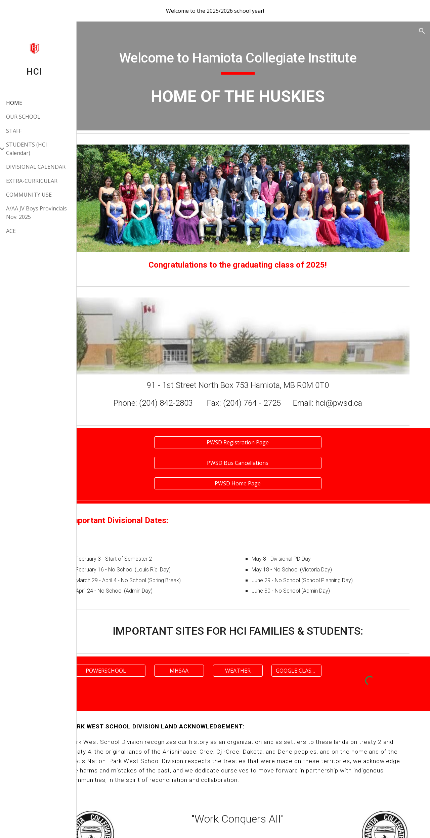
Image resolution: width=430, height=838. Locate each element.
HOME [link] (21, 103)
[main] (257, 58)
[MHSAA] (204, 649)
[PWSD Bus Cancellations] (257, 442)
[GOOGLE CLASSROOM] (309, 649)
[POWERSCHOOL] (139, 649)
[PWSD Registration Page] (257, 422)
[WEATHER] (257, 649)
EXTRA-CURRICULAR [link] (39, 181)
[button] (422, 31)
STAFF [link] (21, 130)
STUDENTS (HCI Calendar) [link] (33, 149)
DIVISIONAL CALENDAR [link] (43, 166)
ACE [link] (18, 231)
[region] (215, 11)
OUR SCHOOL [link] (30, 116)
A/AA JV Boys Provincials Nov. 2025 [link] (43, 213)
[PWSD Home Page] (257, 461)
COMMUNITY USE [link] (36, 194)
